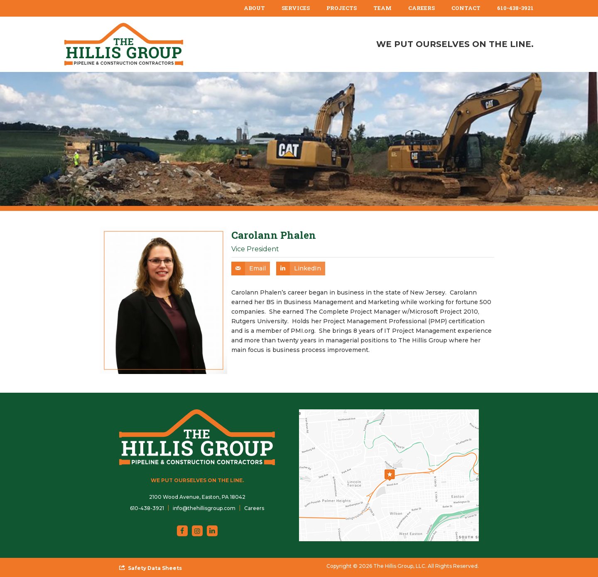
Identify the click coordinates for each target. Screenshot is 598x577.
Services (296, 8)
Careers (421, 8)
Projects (341, 8)
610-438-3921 (515, 8)
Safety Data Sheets (155, 568)
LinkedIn (307, 268)
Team (382, 8)
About (254, 8)
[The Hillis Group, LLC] (123, 44)
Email (257, 268)
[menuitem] (254, 8)
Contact (465, 8)
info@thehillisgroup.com (204, 508)
